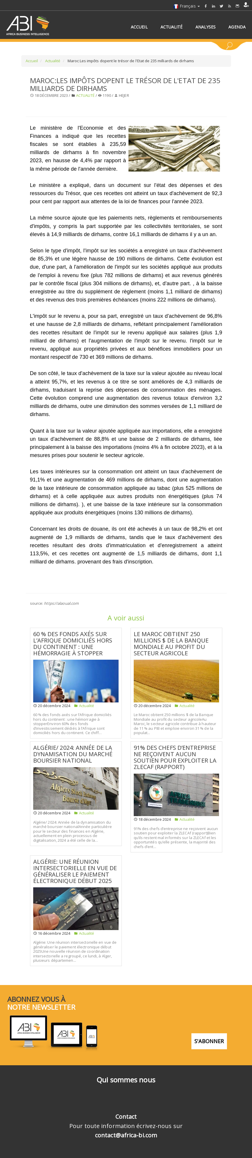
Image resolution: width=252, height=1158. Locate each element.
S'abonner (209, 1040)
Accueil (32, 60)
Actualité (52, 60)
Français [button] (186, 6)
